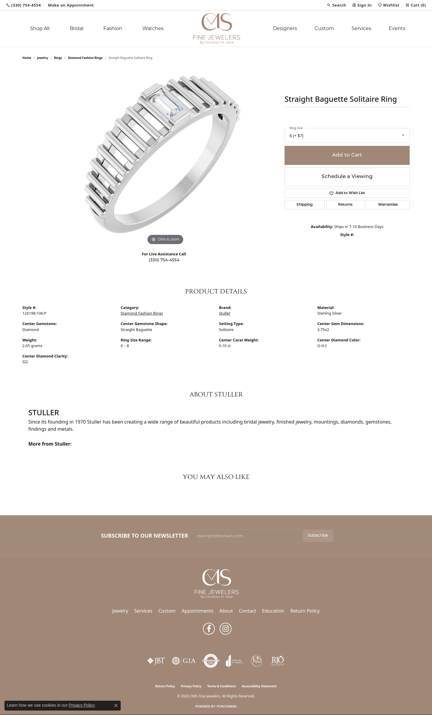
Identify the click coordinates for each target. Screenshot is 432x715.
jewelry (42, 58)
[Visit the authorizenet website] (211, 660)
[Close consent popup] (116, 705)
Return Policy (305, 611)
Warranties (388, 205)
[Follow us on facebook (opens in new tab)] (209, 629)
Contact (247, 611)
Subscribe (318, 536)
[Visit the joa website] (234, 660)
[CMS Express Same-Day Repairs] (256, 660)
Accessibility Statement (259, 686)
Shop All (39, 28)
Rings (58, 58)
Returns (345, 205)
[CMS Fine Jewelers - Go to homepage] (216, 583)
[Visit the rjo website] (277, 660)
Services (361, 28)
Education (273, 611)
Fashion (112, 28)
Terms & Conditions (221, 686)
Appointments (198, 611)
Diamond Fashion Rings (85, 58)
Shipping (304, 205)
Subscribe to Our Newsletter (144, 536)
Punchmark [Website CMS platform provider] (227, 706)
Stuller (225, 313)
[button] (336, 5)
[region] (165, 157)
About (226, 611)
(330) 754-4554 (164, 260)
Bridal (76, 28)
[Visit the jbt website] (156, 660)
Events (397, 28)
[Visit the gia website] (184, 660)
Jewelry (120, 611)
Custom (324, 28)
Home (26, 58)
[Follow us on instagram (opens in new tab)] (225, 629)
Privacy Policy (191, 686)
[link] (23, 5)
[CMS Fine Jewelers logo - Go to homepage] (216, 28)
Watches (153, 28)
